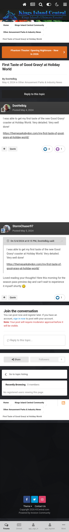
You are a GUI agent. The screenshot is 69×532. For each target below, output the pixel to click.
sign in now (19, 318)
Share (16, 359)
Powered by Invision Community (34, 513)
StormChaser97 (23, 226)
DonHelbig (11, 78)
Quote (13, 149)
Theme (27, 506)
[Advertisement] (34, 187)
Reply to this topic (34, 94)
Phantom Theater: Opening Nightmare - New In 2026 (34, 52)
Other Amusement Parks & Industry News (40, 82)
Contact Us (40, 506)
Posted (23, 110)
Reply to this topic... (20, 340)
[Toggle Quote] (8, 240)
